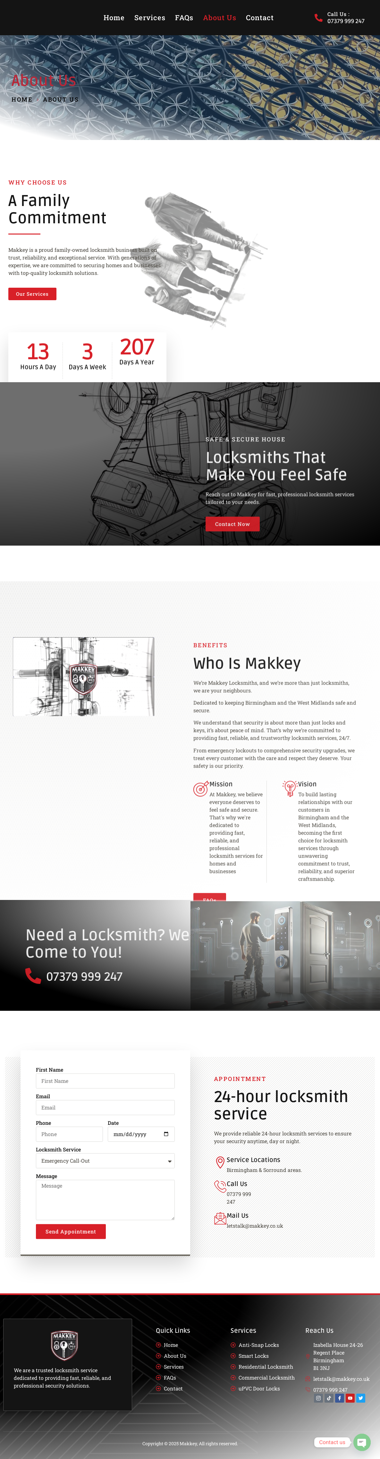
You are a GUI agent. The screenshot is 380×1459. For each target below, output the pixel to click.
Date (113, 1274)
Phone (43, 1274)
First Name (49, 1221)
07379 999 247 (248, 977)
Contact (260, 17)
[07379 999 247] (197, 976)
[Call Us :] (319, 18)
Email (43, 1247)
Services (149, 17)
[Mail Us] (220, 1218)
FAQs (184, 17)
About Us (219, 17)
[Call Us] (220, 1186)
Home (114, 17)
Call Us (237, 1184)
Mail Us (238, 1216)
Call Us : (338, 14)
